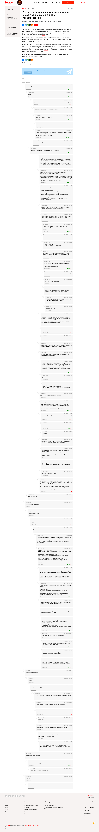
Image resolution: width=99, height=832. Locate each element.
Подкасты (46, 810)
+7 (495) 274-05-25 (90, 797)
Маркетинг (7, 811)
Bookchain (26, 813)
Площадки (11, 9)
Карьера (26, 811)
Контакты (7, 822)
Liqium (13, 828)
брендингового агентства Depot (32, 825)
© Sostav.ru (7, 825)
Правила (28, 82)
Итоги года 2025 (27, 815)
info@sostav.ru (91, 795)
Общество (7, 815)
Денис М (42, 479)
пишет (43, 34)
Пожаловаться (28, 89)
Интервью (26, 807)
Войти (23, 82)
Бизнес (6, 813)
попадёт (46, 49)
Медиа (6, 807)
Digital (6, 805)
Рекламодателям (13, 822)
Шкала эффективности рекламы (31, 805)
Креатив (6, 809)
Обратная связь (21, 822)
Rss (26, 822)
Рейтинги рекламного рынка (30, 809)
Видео (45, 812)
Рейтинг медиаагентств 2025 (50, 805)
